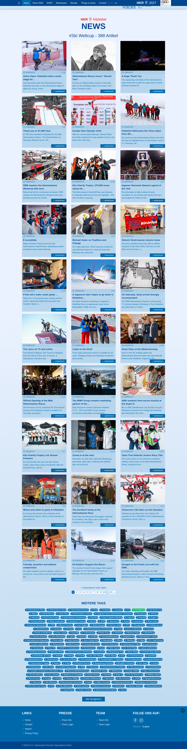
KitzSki (92, 621)
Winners (153, 614)
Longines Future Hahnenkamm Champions (113, 614)
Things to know (88, 3)
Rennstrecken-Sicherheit (70, 682)
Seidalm (57, 655)
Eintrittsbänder (153, 667)
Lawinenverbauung (153, 659)
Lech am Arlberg (68, 659)
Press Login (66, 724)
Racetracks (61, 3)
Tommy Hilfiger (70, 678)
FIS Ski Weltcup (34, 674)
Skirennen (35, 682)
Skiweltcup (118, 686)
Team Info (102, 720)
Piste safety (57, 640)
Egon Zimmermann (150, 671)
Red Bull (93, 617)
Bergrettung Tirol (115, 652)
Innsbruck (99, 652)
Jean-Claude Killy (89, 640)
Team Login (103, 724)
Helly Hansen (72, 640)
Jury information (57, 636)
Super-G (153, 617)
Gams (71, 636)
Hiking (118, 640)
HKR (81, 667)
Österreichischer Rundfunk (112, 667)
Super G (118, 674)
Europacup (140, 614)
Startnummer (51, 659)
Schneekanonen (135, 655)
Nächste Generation (100, 686)
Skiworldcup (148, 633)
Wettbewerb (115, 671)
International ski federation (36, 640)
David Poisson (92, 674)
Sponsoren (113, 621)
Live (78, 629)
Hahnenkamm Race (56, 610)
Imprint (26, 729)
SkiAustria (108, 678)
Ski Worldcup (50, 682)
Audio (88, 682)
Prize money (151, 621)
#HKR (49, 3)
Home (26, 720)
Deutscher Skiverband (35, 625)
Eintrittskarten (33, 667)
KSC (121, 655)
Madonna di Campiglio (71, 674)
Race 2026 (38, 3)
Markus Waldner (134, 686)
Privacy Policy (30, 733)
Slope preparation (55, 621)
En (116, 3)
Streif (94, 610)
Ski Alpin (68, 629)
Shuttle (57, 678)
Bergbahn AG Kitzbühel (146, 682)
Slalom (33, 614)
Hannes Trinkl (114, 625)
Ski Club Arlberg (95, 655)
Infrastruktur (37, 648)
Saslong (81, 636)
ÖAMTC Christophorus (68, 648)
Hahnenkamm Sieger (39, 663)
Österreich (92, 667)
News (26, 3)
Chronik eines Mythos (150, 652)
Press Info (65, 720)
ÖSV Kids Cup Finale (36, 686)
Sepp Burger (67, 690)
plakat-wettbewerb (147, 648)
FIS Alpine (110, 655)
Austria (154, 663)
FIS (127, 610)
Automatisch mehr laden (93, 588)
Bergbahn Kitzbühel (124, 663)
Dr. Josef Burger (155, 640)
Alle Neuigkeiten (93, 699)
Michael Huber (132, 633)
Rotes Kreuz (103, 633)
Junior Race (62, 614)
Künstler (106, 674)
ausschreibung (150, 644)
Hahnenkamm (47, 614)
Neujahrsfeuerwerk (152, 678)
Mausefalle (106, 640)
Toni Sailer (142, 663)
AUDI (101, 621)
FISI (51, 686)
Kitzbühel (105, 610)
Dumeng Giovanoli (90, 644)
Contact (102, 3)
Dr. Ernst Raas (129, 648)
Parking (69, 655)
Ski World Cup (154, 610)
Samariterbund (41, 629)
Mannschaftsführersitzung (77, 671)
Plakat (141, 640)
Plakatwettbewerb (33, 659)
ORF (51, 625)
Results (73, 3)
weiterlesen (59, 91)
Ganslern (117, 610)
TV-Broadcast (88, 633)
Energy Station (131, 671)
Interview (34, 617)
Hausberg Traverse (76, 621)
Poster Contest (83, 690)
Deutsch (137, 726)
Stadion (55, 663)
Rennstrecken (88, 648)
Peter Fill (50, 648)
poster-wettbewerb (39, 644)
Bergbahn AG (127, 636)
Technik (80, 655)
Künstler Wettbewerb (91, 678)
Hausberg (56, 629)
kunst (101, 648)
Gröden (92, 636)
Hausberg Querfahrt (36, 652)
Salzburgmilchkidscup (122, 682)
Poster (118, 629)
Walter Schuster (102, 682)
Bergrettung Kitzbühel (102, 663)
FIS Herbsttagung (87, 659)
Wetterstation (57, 644)
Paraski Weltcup (37, 621)
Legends (129, 617)
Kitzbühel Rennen (81, 663)
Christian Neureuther (66, 667)
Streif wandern (81, 686)
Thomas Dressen (38, 636)
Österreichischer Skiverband (79, 652)
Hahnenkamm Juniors (81, 614)
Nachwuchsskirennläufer (104, 690)
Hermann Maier (55, 652)
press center (60, 633)
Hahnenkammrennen (78, 610)
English (146, 726)
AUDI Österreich (110, 644)
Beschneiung (72, 644)
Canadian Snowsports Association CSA (45, 671)
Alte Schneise (123, 678)
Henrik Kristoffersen (42, 633)
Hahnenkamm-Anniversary (73, 617)
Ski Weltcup (138, 610)
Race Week (132, 652)
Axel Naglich (81, 625)
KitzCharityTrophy (50, 617)
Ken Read (48, 667)
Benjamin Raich (99, 671)
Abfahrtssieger (97, 625)
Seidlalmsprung (154, 625)
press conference (132, 629)
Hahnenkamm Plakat (130, 644)
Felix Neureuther (135, 667)
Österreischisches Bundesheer (98, 629)
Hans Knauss (33, 678)
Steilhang (130, 640)
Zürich (122, 690)
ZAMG (136, 678)
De (112, 3)
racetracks (137, 621)
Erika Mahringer (64, 686)
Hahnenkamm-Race (35, 610)
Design (46, 678)
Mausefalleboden (153, 686)
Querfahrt (150, 655)
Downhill (141, 617)
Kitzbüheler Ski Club (41, 655)
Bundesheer (138, 625)
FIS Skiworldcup (133, 659)
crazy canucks (52, 674)
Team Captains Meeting (111, 617)
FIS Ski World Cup (134, 674)
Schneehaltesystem (108, 636)
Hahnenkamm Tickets (147, 636)
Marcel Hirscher (64, 625)
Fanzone (148, 629)
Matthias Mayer (152, 674)
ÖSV (126, 625)
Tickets (125, 621)
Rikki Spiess (113, 648)
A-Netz (66, 663)
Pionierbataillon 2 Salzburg (110, 659)
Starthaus (117, 633)
